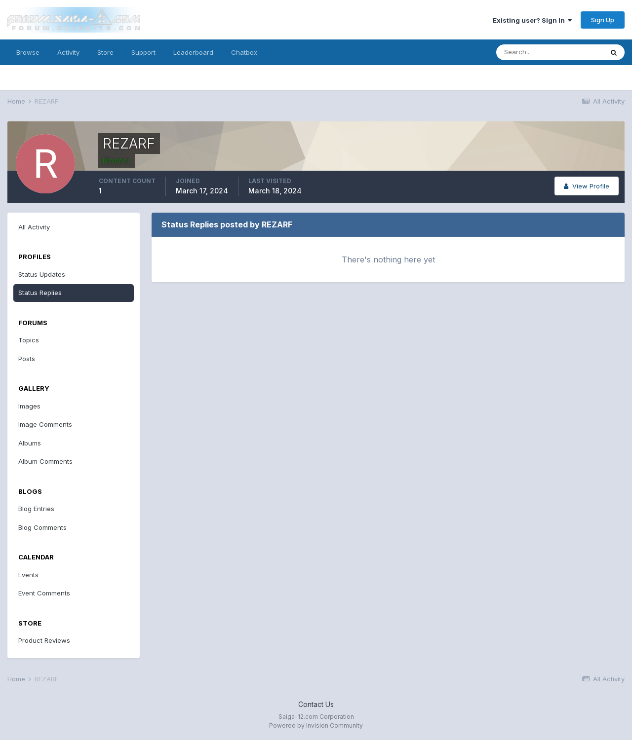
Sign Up (602, 20)
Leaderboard (193, 52)
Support (143, 52)
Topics (28, 340)
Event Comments (44, 593)
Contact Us (316, 704)
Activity (68, 52)
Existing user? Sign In (532, 20)
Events (28, 575)
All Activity (34, 227)
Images (29, 406)
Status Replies (40, 292)
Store (105, 52)
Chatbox (244, 52)
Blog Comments (42, 527)
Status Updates (41, 274)
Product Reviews (44, 640)
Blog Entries (36, 509)
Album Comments (45, 461)
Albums (29, 443)
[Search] (549, 52)
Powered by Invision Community (316, 725)
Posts (26, 359)
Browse (28, 52)
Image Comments (45, 424)
